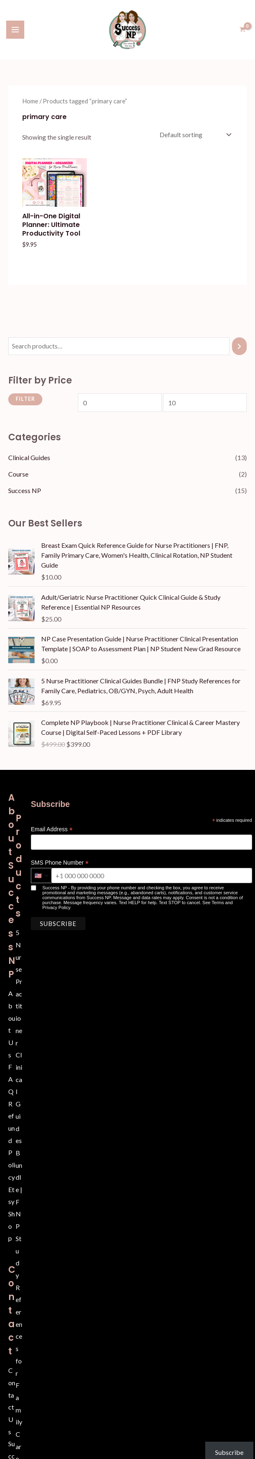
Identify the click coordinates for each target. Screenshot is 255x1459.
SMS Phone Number (59, 862)
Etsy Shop (11, 1212)
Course (18, 473)
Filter (25, 398)
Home (30, 100)
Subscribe (223, 1439)
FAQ (11, 1078)
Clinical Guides (29, 457)
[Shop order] (194, 133)
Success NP (24, 489)
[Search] (239, 345)
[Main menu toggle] (15, 29)
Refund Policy (11, 1139)
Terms (218, 901)
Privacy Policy (56, 906)
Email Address (52, 828)
